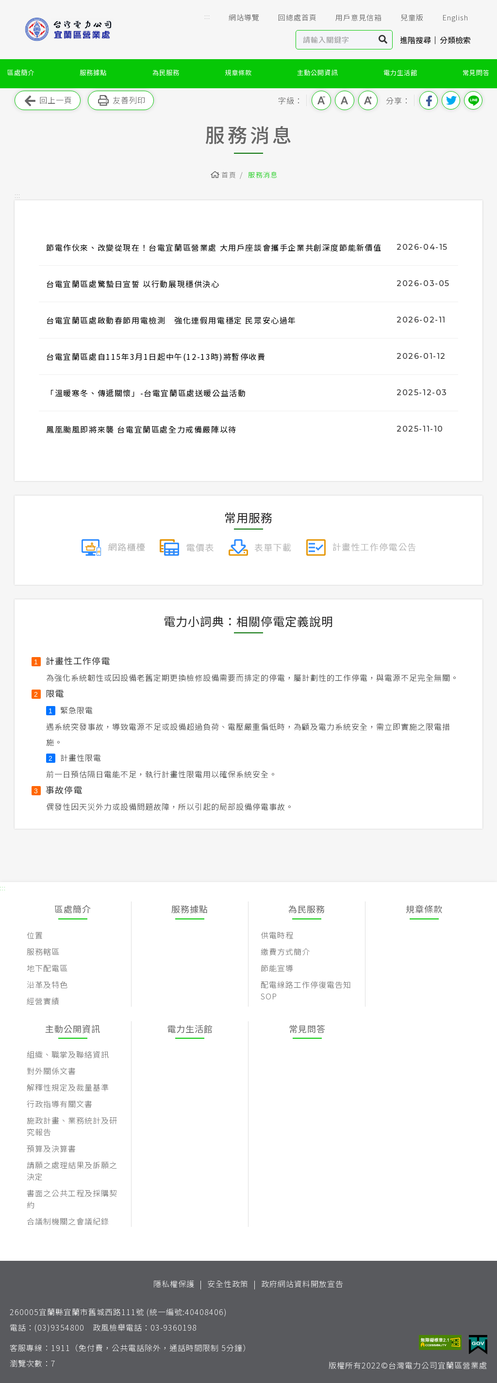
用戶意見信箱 (352, 17)
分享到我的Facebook (428, 100)
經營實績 (43, 1001)
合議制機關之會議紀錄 (68, 1221)
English (448, 17)
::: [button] (207, 16)
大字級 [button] (368, 100)
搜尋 (383, 40)
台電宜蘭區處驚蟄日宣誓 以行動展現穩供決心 (133, 283)
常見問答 (476, 72)
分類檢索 (455, 40)
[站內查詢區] (335, 40)
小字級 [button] (321, 100)
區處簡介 (20, 72)
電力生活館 (400, 72)
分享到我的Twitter (451, 100)
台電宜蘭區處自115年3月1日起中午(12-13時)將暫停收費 (156, 356)
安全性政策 (227, 1283)
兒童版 (405, 17)
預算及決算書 (51, 1148)
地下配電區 (47, 968)
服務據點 (93, 72)
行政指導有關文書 (60, 1104)
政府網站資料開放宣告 (302, 1283)
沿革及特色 (47, 984)
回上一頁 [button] (47, 100)
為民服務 (166, 72)
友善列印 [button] (121, 100)
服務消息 (263, 174)
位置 (35, 935)
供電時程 (277, 935)
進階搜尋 (415, 40)
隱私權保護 (174, 1283)
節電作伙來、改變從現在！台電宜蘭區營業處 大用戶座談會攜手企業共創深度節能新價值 (214, 247)
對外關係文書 (51, 1071)
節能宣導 (277, 968)
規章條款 (238, 72)
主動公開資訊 (317, 72)
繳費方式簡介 (285, 951)
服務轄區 (43, 951)
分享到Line (473, 100)
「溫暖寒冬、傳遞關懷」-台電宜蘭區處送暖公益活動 (146, 393)
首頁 (228, 174)
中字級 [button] (344, 100)
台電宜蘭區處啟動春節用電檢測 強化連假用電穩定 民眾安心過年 (171, 320)
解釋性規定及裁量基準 (68, 1087)
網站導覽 (237, 17)
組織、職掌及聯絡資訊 (68, 1054)
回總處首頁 (291, 17)
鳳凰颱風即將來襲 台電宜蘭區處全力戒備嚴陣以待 (141, 429)
